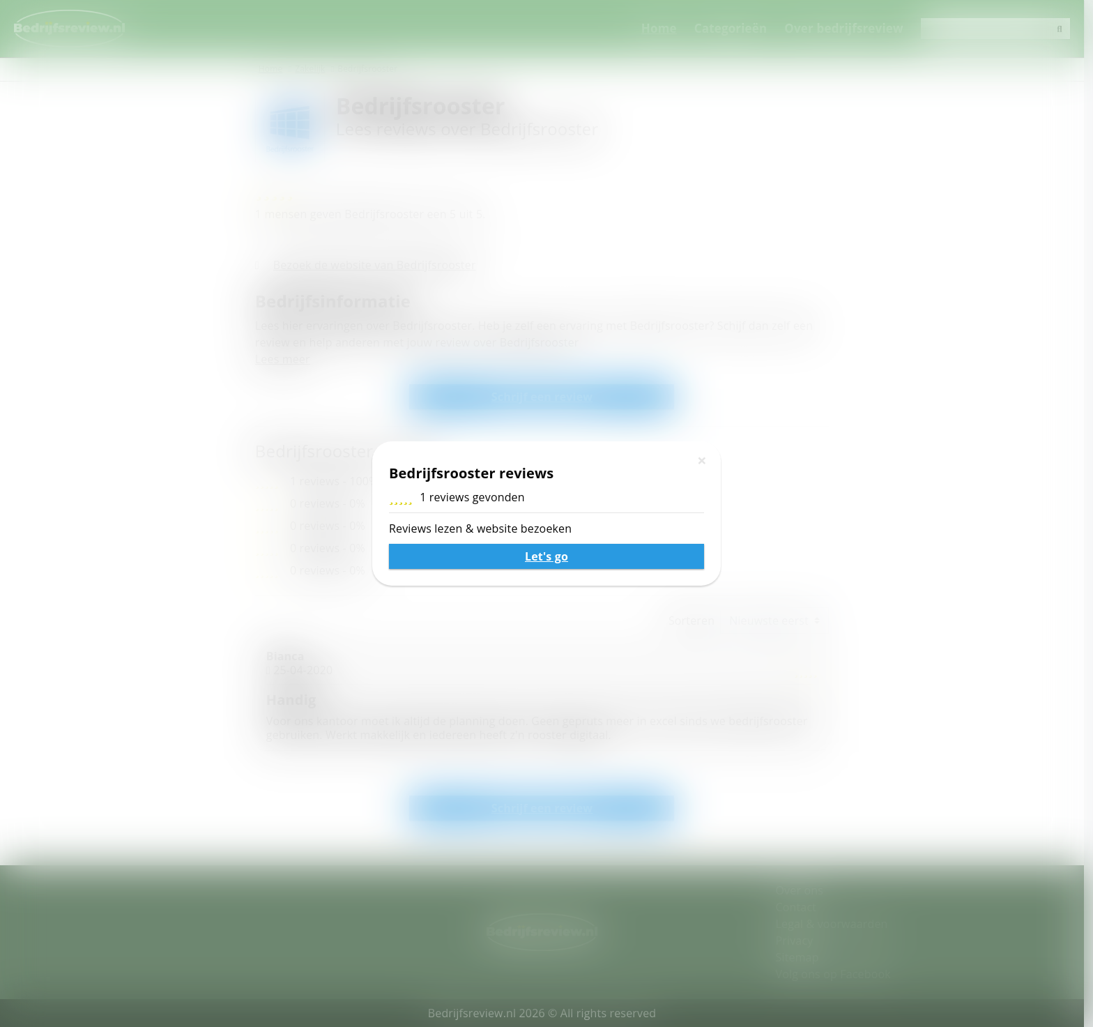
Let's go (546, 556)
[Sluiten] (702, 460)
